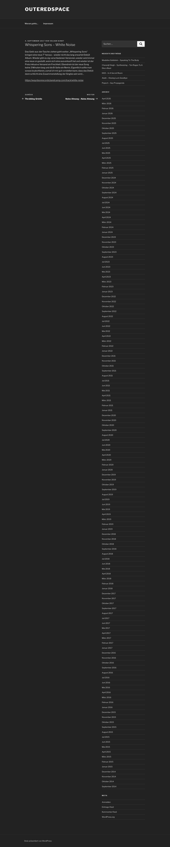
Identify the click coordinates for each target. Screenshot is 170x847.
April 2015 (106, 752)
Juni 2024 (106, 207)
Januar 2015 (107, 766)
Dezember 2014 (109, 771)
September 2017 (109, 608)
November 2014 (109, 776)
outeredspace (47, 9)
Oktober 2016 (108, 663)
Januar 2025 (107, 173)
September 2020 (109, 430)
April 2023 (106, 277)
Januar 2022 (107, 351)
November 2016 (109, 658)
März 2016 (106, 697)
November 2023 (109, 242)
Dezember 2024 (109, 178)
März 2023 (106, 281)
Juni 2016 (106, 682)
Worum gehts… (31, 23)
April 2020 (106, 455)
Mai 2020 (106, 450)
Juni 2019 (106, 504)
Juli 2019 (105, 499)
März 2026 (106, 103)
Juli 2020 (106, 440)
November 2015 (109, 717)
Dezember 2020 (109, 415)
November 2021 (109, 361)
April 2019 (106, 514)
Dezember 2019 (109, 474)
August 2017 (107, 613)
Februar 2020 (108, 465)
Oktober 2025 (108, 128)
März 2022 (106, 341)
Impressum (48, 23)
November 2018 (109, 539)
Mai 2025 (106, 153)
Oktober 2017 (108, 603)
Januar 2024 (107, 232)
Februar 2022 (107, 346)
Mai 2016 (106, 687)
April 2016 (106, 692)
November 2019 (109, 479)
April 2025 (106, 158)
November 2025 (109, 123)
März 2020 (106, 460)
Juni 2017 (106, 623)
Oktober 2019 (108, 484)
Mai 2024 (106, 212)
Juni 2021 (106, 385)
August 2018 (107, 554)
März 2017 (106, 638)
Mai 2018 (106, 569)
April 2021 (106, 395)
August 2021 (107, 375)
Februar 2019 (107, 524)
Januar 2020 (107, 470)
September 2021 (109, 371)
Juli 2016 (105, 677)
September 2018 (109, 549)
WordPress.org (108, 817)
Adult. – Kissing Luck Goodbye (114, 78)
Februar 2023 (107, 286)
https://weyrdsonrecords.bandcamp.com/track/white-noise (54, 80)
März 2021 (106, 400)
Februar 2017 (107, 643)
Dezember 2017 (109, 593)
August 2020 (107, 435)
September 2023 (109, 252)
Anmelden (106, 802)
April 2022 (106, 336)
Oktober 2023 (108, 247)
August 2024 (107, 197)
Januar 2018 (107, 588)
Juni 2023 (106, 267)
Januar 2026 (107, 113)
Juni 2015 (106, 742)
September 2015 (109, 727)
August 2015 (107, 732)
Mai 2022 (106, 331)
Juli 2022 (105, 321)
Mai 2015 (106, 747)
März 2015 (106, 757)
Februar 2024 (107, 227)
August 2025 (107, 138)
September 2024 (109, 192)
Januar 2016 (107, 707)
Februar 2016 (107, 702)
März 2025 (106, 163)
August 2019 (107, 494)
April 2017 (106, 633)
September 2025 (109, 133)
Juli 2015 (105, 737)
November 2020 (109, 420)
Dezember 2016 (109, 653)
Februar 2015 (107, 762)
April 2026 (106, 98)
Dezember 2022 (109, 296)
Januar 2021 (107, 410)
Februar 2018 (107, 583)
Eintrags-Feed (108, 807)
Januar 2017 (107, 648)
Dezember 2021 (109, 356)
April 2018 (106, 573)
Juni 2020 (106, 445)
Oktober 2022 (108, 306)
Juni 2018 (106, 564)
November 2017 (109, 598)
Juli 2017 (105, 618)
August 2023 (107, 257)
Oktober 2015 (108, 722)
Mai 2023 (106, 272)
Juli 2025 (106, 143)
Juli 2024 (106, 202)
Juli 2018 (105, 559)
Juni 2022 (106, 326)
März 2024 (106, 222)
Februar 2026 (107, 108)
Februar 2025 (107, 168)
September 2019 (109, 489)
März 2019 (106, 519)
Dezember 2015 (109, 712)
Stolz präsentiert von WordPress (38, 841)
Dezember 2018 (109, 534)
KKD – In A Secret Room (112, 73)
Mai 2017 (106, 628)
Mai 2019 (106, 509)
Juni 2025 (106, 148)
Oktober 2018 (108, 544)
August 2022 (107, 316)
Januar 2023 (107, 291)
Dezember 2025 (109, 118)
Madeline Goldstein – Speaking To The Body (120, 60)
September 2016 (109, 667)
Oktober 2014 (108, 781)
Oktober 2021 (108, 366)
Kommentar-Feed (109, 812)
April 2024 (106, 217)
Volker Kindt (57, 41)
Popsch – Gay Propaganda (113, 83)
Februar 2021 (107, 405)
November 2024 (109, 182)
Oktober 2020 (108, 425)
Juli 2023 (106, 262)
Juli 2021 (105, 380)
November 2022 (109, 301)
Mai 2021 (106, 390)
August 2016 (107, 672)
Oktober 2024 (108, 188)
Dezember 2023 (109, 237)
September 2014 (109, 786)
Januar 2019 (107, 529)
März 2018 (106, 578)
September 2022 (109, 311)
